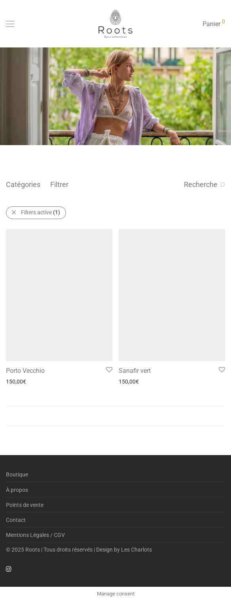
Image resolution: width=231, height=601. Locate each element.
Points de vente (25, 505)
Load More (115, 416)
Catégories (23, 184)
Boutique (17, 474)
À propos (17, 490)
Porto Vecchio (25, 370)
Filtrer (59, 184)
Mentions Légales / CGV (35, 535)
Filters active (40, 212)
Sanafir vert (135, 370)
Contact (16, 520)
